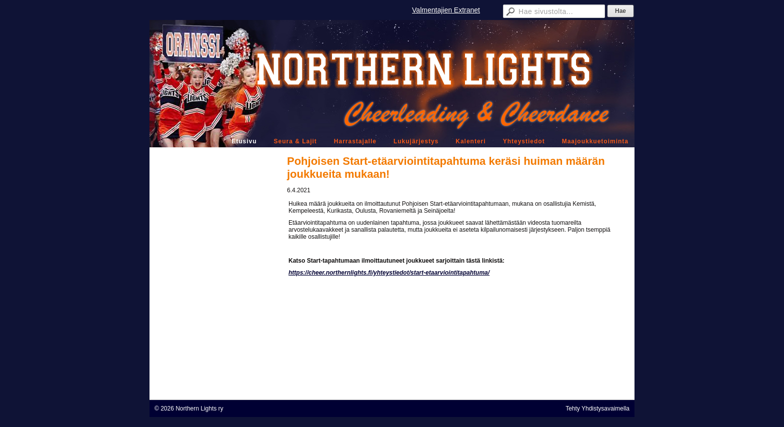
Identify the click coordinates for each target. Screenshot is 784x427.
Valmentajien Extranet (446, 10)
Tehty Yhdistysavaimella (598, 408)
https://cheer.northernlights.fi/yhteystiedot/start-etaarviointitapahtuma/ (389, 272)
